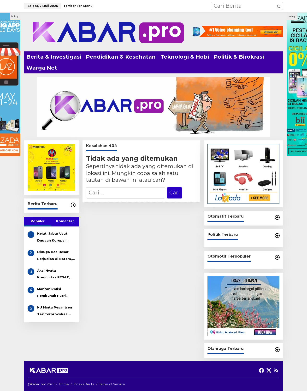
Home (64, 384)
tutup (15, 16)
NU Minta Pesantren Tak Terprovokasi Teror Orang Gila (54, 311)
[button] (279, 6)
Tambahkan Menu (78, 6)
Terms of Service (112, 384)
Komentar (65, 221)
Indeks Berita (84, 384)
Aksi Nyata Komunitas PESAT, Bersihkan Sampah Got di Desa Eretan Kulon (54, 275)
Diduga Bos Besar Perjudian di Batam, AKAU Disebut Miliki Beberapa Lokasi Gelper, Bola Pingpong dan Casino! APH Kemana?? (54, 256)
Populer (38, 221)
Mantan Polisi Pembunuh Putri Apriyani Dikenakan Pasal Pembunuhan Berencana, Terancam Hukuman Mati (56, 293)
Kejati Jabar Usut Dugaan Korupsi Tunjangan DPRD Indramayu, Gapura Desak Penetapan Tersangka (53, 237)
